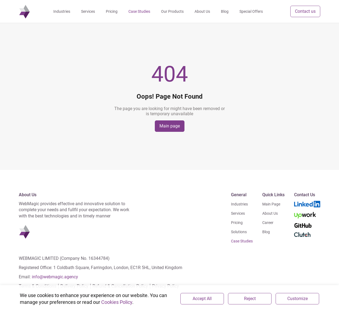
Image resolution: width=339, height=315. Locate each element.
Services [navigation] (88, 11)
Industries (239, 204)
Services (238, 213)
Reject (250, 298)
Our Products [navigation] (172, 11)
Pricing (237, 222)
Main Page (271, 204)
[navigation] (24, 11)
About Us (270, 213)
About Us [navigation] (202, 11)
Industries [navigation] (61, 11)
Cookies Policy (116, 302)
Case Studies (242, 241)
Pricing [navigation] (112, 11)
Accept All (202, 298)
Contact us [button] (305, 11)
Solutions (239, 232)
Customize (297, 298)
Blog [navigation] (225, 11)
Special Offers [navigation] (251, 11)
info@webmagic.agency (55, 276)
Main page (169, 126)
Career (267, 222)
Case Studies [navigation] (139, 11)
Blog (266, 232)
